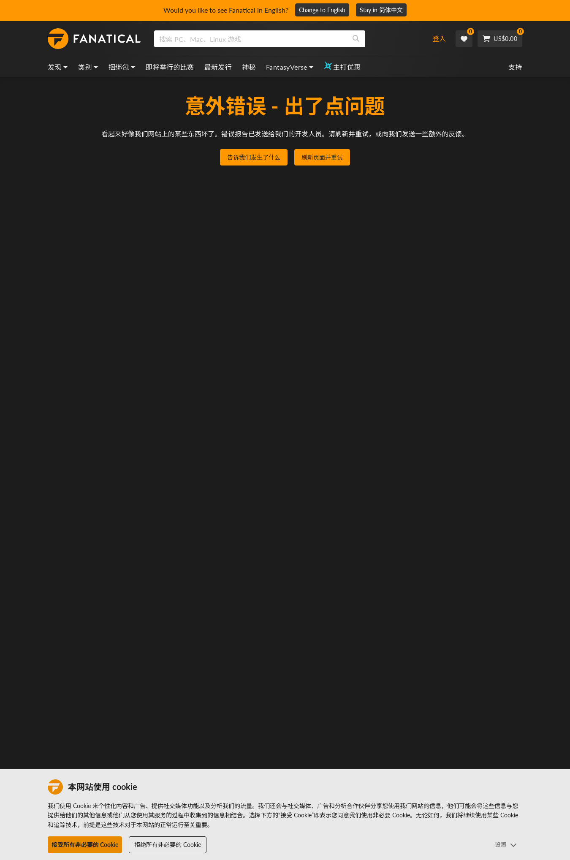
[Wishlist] (464, 38)
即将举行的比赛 (170, 67)
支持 (515, 67)
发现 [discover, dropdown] (58, 67)
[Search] (356, 38)
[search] (250, 38)
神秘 (249, 67)
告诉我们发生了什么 (253, 157)
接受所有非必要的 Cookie (85, 844)
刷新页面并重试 (322, 157)
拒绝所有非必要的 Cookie (167, 844)
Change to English (322, 10)
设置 (506, 844)
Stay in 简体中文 (381, 10)
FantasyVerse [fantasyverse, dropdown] (290, 67)
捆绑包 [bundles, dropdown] (122, 67)
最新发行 (218, 67)
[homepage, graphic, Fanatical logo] (94, 38)
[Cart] (500, 38)
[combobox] (286, 38)
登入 (439, 39)
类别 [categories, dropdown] (88, 67)
